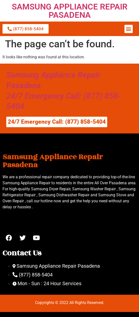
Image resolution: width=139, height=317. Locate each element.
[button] (128, 29)
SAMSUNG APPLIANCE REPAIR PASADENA (69, 11)
